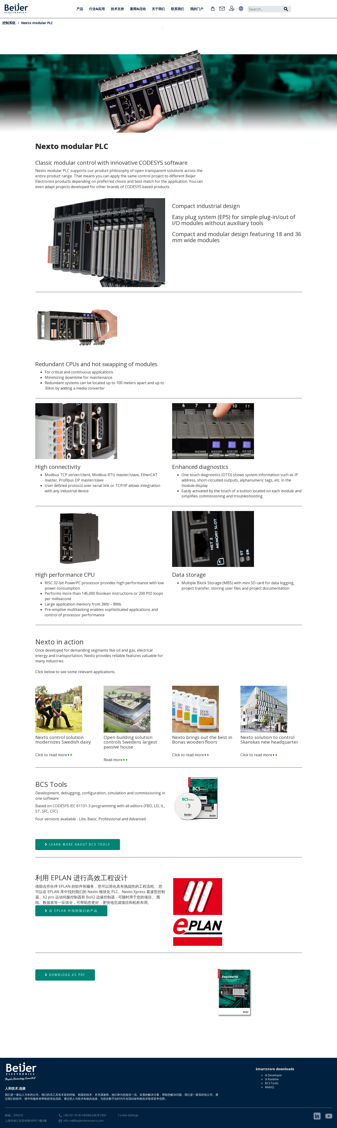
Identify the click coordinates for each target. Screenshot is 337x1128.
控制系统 (8, 23)
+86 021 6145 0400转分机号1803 (84, 1115)
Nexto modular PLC (37, 23)
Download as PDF (65, 974)
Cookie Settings (128, 1115)
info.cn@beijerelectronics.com (83, 1121)
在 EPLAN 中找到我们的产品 (71, 910)
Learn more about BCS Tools (77, 844)
